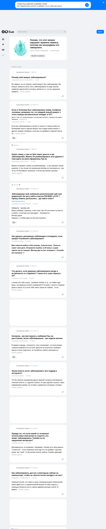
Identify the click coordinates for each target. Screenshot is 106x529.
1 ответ (37, 80)
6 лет (31, 231)
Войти (100, 32)
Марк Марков (24, 341)
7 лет (31, 189)
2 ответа (33, 161)
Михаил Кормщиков (41, 50)
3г (30, 72)
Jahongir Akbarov (25, 478)
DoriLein (22, 122)
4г (30, 266)
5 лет (31, 104)
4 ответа (32, 341)
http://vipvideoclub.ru (18, 201)
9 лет (31, 428)
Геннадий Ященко (25, 204)
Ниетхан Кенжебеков (26, 80)
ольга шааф (23, 278)
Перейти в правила (37, 56)
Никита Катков (24, 161)
